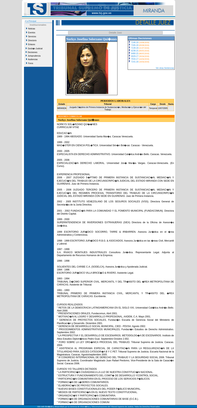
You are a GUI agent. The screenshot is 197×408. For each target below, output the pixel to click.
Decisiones (31, 52)
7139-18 (134, 48)
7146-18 (134, 42)
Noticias (30, 28)
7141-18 (134, 62)
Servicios (31, 36)
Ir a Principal (30, 21)
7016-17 (134, 59)
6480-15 (134, 53)
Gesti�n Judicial (34, 48)
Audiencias (32, 59)
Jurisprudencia (33, 56)
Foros (29, 63)
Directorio (31, 40)
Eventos (30, 32)
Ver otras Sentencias (165, 68)
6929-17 (134, 56)
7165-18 (134, 45)
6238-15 (134, 51)
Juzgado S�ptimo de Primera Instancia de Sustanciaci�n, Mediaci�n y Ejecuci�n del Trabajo (108, 108)
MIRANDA (61, 108)
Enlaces (30, 44)
